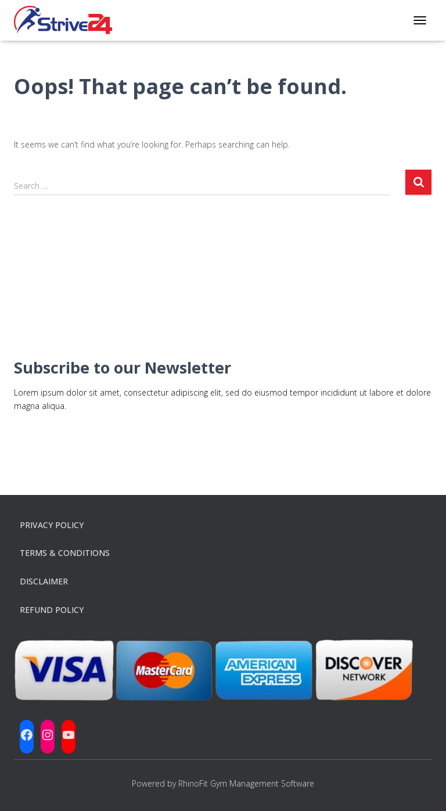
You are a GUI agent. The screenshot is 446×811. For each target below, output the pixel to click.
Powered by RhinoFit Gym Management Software (223, 783)
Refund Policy (52, 609)
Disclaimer (44, 581)
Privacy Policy (52, 524)
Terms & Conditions (65, 552)
